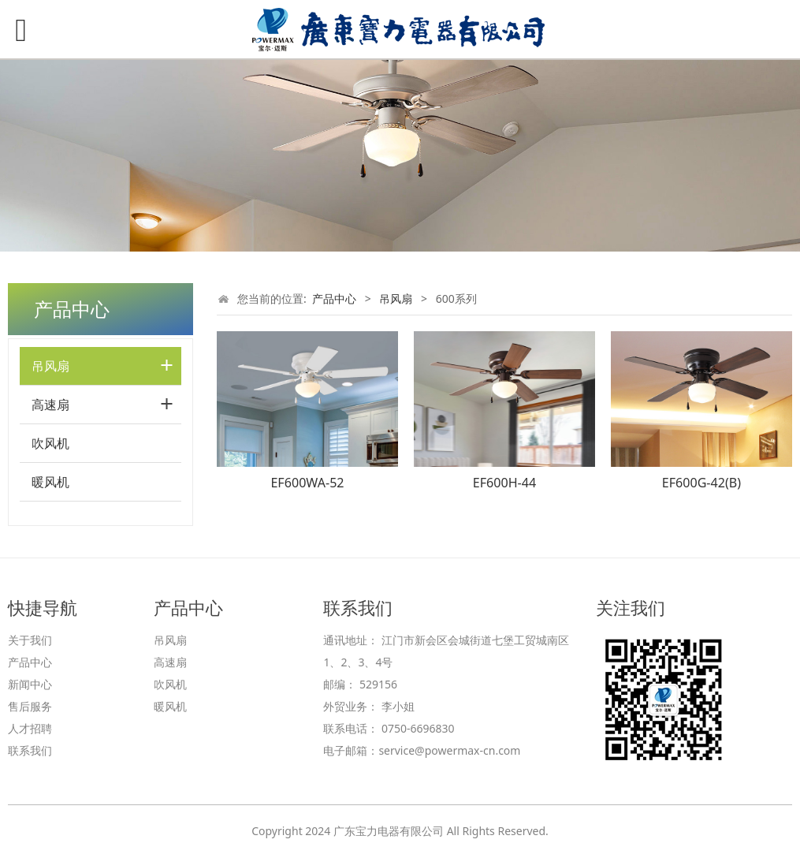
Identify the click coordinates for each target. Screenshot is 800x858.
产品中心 (334, 298)
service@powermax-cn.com (449, 750)
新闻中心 (30, 684)
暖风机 (50, 482)
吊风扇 (50, 366)
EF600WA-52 (307, 482)
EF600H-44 (504, 482)
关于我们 (30, 639)
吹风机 (50, 443)
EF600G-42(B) (701, 482)
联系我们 (30, 750)
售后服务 (30, 706)
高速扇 (50, 404)
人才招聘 (30, 728)
